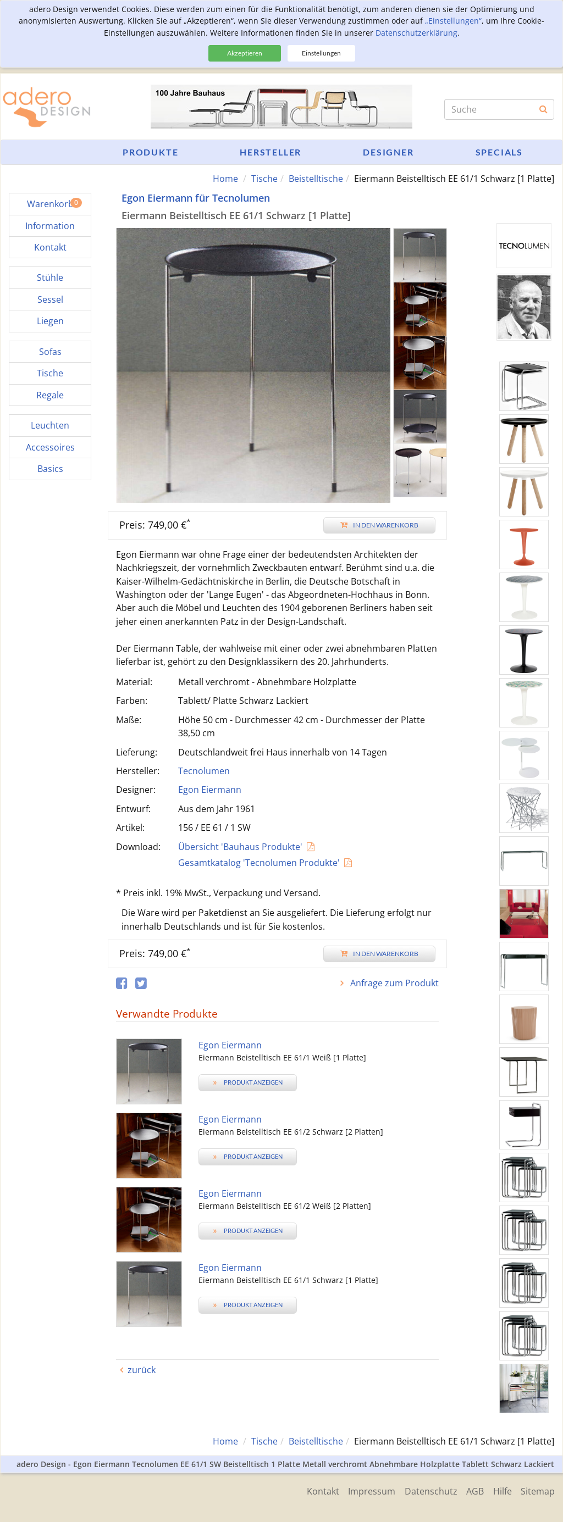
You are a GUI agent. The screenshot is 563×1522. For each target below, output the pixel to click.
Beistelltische (316, 179)
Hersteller (270, 152)
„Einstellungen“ (453, 20)
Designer (388, 152)
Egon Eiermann (209, 790)
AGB (471, 1490)
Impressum (364, 1490)
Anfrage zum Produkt (393, 983)
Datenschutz (425, 1490)
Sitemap (538, 1490)
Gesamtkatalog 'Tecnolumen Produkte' (259, 863)
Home (225, 179)
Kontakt (313, 1490)
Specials (499, 152)
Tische (264, 179)
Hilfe (500, 1490)
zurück (142, 1370)
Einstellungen (321, 53)
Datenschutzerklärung (416, 32)
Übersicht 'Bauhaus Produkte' (240, 846)
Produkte (150, 152)
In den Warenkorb (379, 524)
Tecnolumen (204, 771)
